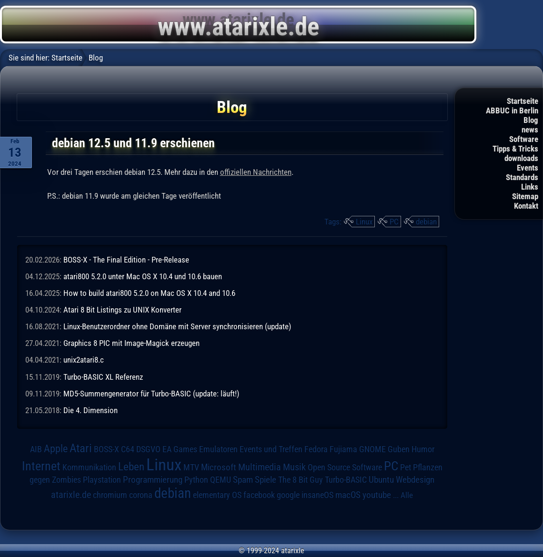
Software (523, 139)
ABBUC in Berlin (512, 110)
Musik (294, 467)
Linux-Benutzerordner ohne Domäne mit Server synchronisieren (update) (177, 326)
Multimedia (259, 467)
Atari (81, 448)
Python (196, 480)
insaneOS (317, 495)
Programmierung (152, 479)
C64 (127, 449)
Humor (423, 449)
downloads (521, 158)
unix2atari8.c (83, 360)
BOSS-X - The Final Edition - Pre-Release (126, 259)
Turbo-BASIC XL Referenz (103, 377)
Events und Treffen (271, 449)
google (288, 495)
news (530, 129)
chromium (110, 495)
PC (394, 221)
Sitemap (525, 196)
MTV (191, 467)
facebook (259, 495)
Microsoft (218, 467)
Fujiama (343, 449)
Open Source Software (345, 467)
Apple (56, 448)
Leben (131, 466)
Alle (407, 495)
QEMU (220, 480)
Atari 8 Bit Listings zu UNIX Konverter (122, 309)
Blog (530, 120)
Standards (522, 177)
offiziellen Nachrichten (256, 172)
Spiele (265, 479)
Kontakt (526, 206)
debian (426, 221)
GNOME (372, 449)
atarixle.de (71, 494)
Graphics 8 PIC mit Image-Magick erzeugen (131, 343)
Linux (364, 221)
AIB (36, 449)
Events (527, 167)
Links (529, 187)
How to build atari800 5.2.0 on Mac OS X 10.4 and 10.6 (149, 293)
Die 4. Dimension (90, 410)
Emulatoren (218, 449)
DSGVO (148, 449)
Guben (399, 449)
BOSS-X (106, 449)
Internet (41, 466)
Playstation (102, 480)
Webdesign (415, 480)
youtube (376, 494)
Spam (243, 480)
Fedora (316, 449)
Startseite (522, 101)
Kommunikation (89, 467)
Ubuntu (381, 480)
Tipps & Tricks (515, 148)
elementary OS (217, 495)
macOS (348, 495)
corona (140, 495)
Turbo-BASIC (346, 480)
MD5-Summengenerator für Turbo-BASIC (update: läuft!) (151, 393)
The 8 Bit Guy (300, 480)
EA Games (179, 449)
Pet (405, 467)
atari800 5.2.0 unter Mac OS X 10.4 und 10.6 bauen (142, 276)
